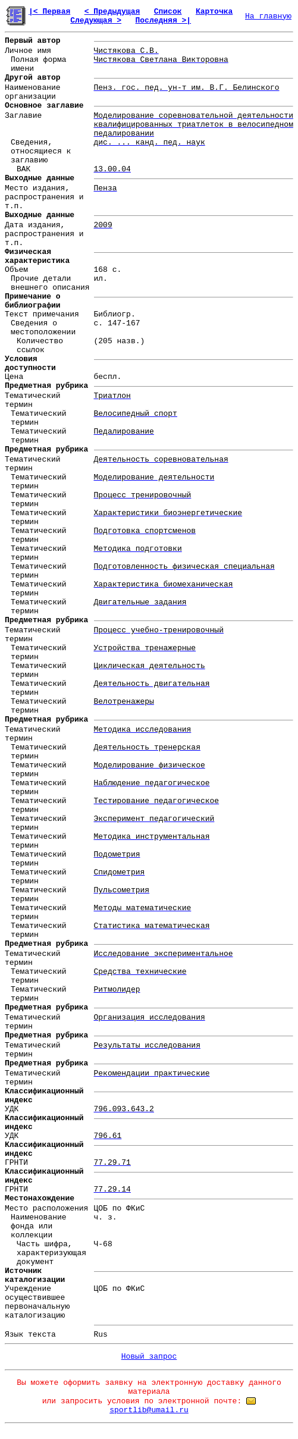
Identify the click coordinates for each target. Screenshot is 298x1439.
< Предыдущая (112, 11)
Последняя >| (163, 20)
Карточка (214, 11)
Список (168, 11)
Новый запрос (149, 1356)
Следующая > (95, 20)
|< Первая (49, 11)
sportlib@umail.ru (149, 1410)
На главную (268, 16)
